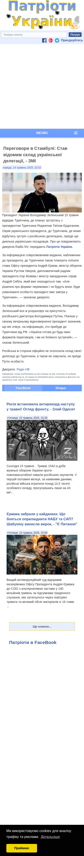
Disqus (61, 388)
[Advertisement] (41, 86)
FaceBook (23, 388)
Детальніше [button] (50, 837)
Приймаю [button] (21, 848)
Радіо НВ (23, 369)
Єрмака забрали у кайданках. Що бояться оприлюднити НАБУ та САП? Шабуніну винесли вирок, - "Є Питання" (42, 519)
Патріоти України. (59, 246)
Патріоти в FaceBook (33, 642)
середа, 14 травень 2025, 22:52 (22, 167)
